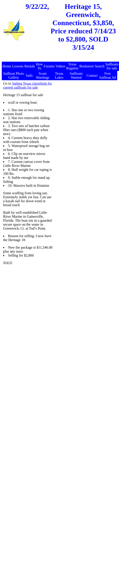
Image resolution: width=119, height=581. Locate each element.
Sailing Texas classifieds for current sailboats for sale (27, 85)
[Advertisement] (74, 123)
